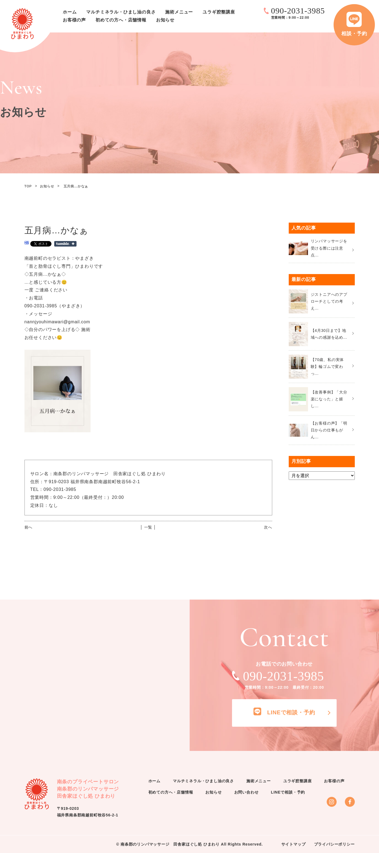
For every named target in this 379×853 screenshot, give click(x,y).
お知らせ (165, 20)
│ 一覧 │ (148, 527)
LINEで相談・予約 (288, 792)
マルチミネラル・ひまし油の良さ (121, 12)
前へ (28, 527)
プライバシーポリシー (334, 844)
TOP (28, 186)
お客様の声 (74, 20)
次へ (268, 527)
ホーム (70, 12)
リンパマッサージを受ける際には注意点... (329, 248)
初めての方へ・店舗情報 (121, 20)
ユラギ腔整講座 (219, 12)
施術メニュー (179, 12)
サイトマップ (293, 844)
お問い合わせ (246, 792)
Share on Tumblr (65, 244)
